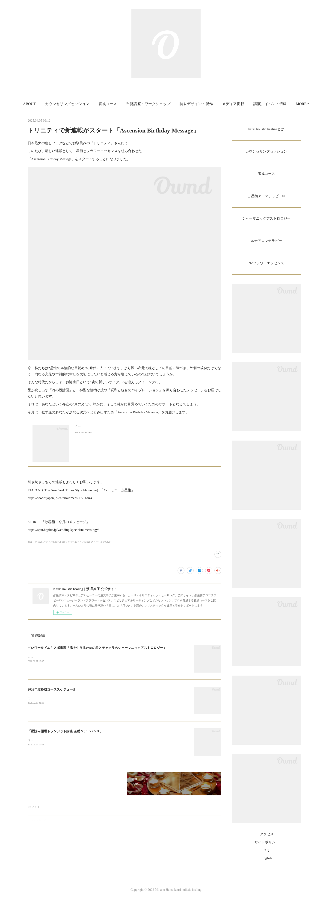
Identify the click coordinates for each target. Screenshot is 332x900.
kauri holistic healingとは (266, 129)
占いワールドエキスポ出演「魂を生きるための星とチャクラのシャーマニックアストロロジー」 (97, 648)
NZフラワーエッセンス (266, 266)
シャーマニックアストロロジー (266, 220)
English (266, 861)
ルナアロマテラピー (266, 243)
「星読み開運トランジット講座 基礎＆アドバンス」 (65, 731)
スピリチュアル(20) (101, 542)
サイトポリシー (267, 845)
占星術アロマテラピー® (266, 197)
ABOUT (50, 104)
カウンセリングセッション (88, 104)
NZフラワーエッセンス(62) (76, 542)
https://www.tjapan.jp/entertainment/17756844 (60, 498)
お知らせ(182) (35, 542)
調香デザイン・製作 (217, 104)
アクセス (267, 837)
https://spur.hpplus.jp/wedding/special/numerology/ (63, 530)
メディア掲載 (254, 104)
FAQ (266, 853)
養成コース (129, 104)
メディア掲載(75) (52, 542)
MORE (280, 104)
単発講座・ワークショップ (169, 104)
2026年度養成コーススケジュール (52, 689)
